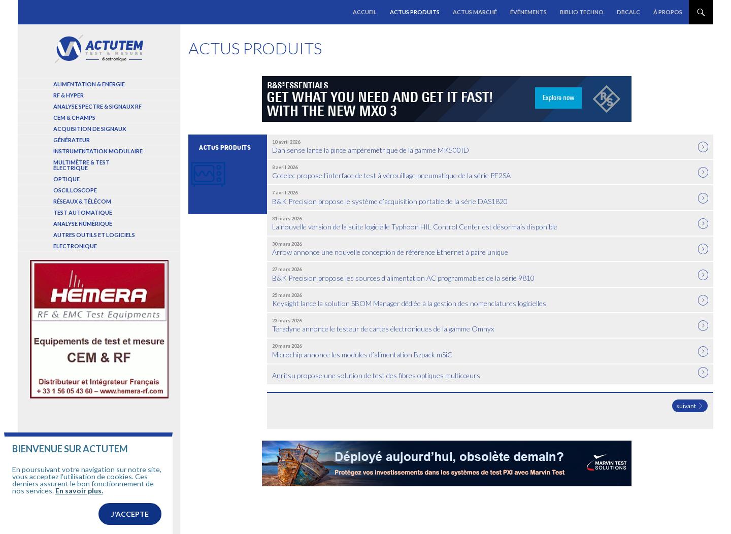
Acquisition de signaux (89, 128)
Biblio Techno (582, 12)
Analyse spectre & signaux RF (97, 106)
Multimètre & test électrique (81, 165)
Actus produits (415, 12)
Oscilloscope (75, 190)
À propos (667, 12)
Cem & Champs (74, 117)
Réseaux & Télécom (82, 201)
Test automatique (82, 212)
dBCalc (628, 12)
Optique (66, 179)
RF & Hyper (68, 95)
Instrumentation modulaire (98, 151)
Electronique (75, 246)
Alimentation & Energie (89, 84)
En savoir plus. (79, 507)
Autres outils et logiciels (94, 234)
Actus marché (475, 12)
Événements (528, 12)
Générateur (71, 140)
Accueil (365, 12)
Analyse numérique (82, 223)
